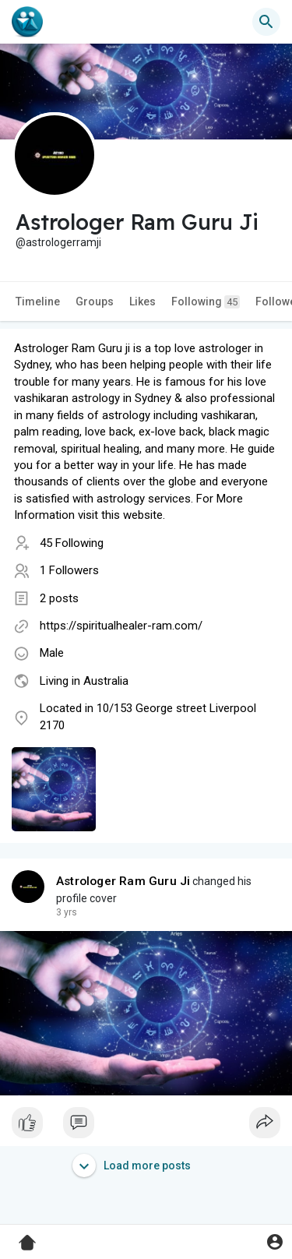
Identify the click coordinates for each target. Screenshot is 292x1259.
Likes (142, 301)
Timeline (38, 301)
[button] (266, 22)
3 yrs (66, 912)
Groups (95, 301)
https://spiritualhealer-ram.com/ (121, 626)
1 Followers (69, 570)
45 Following (72, 543)
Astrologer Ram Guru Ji (123, 881)
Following (205, 302)
